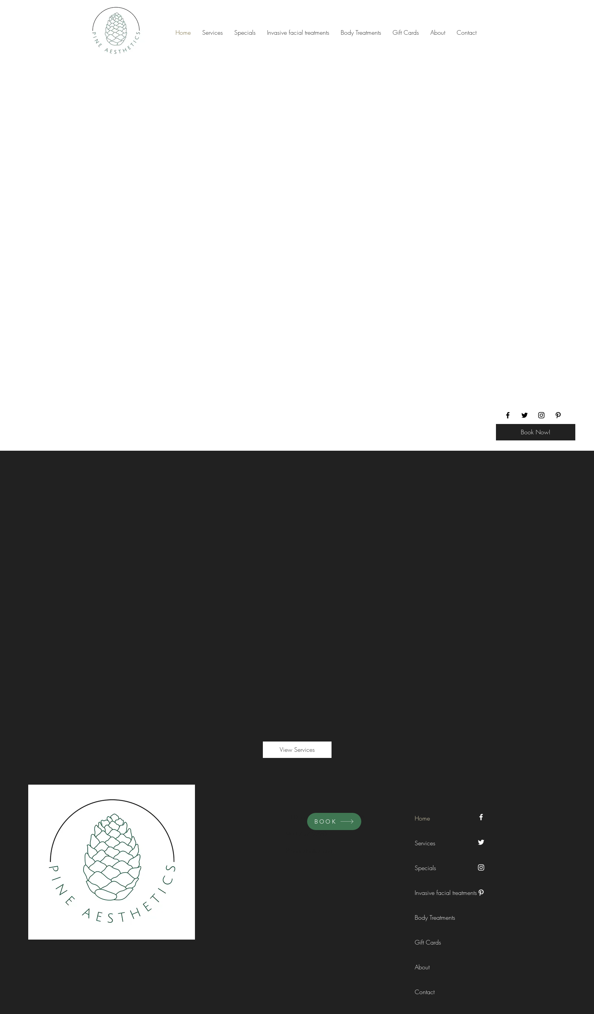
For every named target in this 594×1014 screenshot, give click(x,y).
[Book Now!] (535, 432)
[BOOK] (334, 821)
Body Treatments (432, 917)
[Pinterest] (558, 415)
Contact (425, 992)
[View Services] (297, 750)
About (422, 967)
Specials (425, 868)
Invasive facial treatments (432, 892)
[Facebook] (508, 415)
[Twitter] (524, 415)
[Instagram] (541, 415)
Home (422, 818)
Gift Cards (428, 942)
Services (425, 843)
